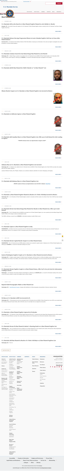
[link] (10, 14)
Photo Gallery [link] (43, 367)
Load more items (6, 350)
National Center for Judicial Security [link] (12, 361)
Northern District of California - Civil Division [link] (12, 448)
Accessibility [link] (12, 458)
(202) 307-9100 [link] (59, 362)
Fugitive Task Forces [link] (12, 392)
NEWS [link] (33, 356)
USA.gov (40, 465)
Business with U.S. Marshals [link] (4, 379)
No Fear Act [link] (43, 460)
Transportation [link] (12, 379)
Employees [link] (42, 359)
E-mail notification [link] (11, 409)
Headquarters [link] (4, 371)
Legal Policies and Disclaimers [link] (13, 460)
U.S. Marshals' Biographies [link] (4, 362)
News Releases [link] (35, 365)
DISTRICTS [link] (27, 356)
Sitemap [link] (38, 462)
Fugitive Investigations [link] (12, 387)
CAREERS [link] (19, 356)
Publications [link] (42, 373)
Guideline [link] (42, 383)
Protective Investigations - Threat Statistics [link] (12, 368)
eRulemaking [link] (52, 460)
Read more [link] (58, 31)
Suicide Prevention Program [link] (11, 377)
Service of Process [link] (11, 445)
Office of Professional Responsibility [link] (4, 374)
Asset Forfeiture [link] (12, 424)
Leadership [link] (4, 360)
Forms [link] (41, 374)
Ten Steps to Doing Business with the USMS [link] (5, 388)
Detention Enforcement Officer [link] (19, 377)
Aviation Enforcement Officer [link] (19, 372)
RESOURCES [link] (42, 356)
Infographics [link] (42, 386)
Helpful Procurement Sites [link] (4, 381)
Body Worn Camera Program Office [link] (12, 440)
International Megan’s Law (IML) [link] (12, 404)
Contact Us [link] (4, 368)
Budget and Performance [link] (37, 458)
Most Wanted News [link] (35, 362)
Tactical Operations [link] (11, 434)
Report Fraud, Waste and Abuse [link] (30, 460)
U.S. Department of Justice (45, 467)
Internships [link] (19, 385)
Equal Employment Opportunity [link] (19, 389)
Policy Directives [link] (43, 376)
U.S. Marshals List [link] (42, 380)
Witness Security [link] (11, 416)
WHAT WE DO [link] (12, 356)
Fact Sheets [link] (42, 364)
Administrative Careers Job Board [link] (20, 362)
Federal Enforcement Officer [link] (19, 367)
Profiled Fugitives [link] (11, 412)
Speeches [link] (34, 368)
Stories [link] (33, 371)
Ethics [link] (32, 462)
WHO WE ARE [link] (5, 356)
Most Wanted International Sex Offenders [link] (12, 395)
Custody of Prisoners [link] (11, 372)
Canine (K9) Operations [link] (11, 436)
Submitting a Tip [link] (12, 407)
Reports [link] (41, 377)
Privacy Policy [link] (49, 458)
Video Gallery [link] (43, 370)
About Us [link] (3, 359)
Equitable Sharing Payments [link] (11, 426)
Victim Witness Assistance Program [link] (12, 420)
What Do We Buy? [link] (4, 385)
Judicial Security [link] (12, 359)
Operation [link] (11, 374)
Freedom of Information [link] (23, 458)
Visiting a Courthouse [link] (11, 365)
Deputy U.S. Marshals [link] (19, 382)
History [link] (3, 366)
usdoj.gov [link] (26, 462)
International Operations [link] (11, 398)
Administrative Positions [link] (20, 359)
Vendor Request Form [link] (12, 430)
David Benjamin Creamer (15, 287)
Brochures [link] (42, 361)
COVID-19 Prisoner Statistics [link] (11, 382)
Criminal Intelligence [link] (11, 401)
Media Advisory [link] (35, 359)
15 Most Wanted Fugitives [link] (12, 389)
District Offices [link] (4, 370)
